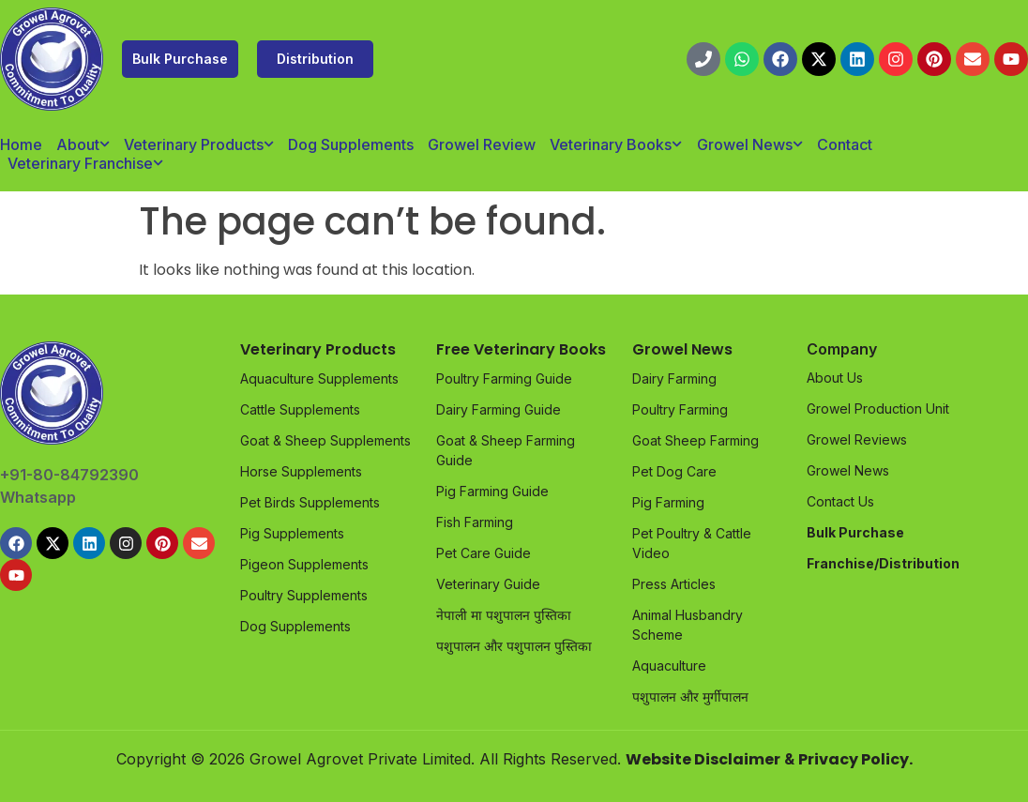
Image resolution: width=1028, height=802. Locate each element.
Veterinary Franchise (85, 163)
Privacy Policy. (855, 759)
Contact (844, 144)
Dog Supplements (351, 144)
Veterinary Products (199, 144)
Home (21, 144)
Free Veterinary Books (521, 349)
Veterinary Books (616, 144)
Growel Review (482, 144)
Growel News (750, 144)
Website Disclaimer (703, 759)
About (83, 144)
